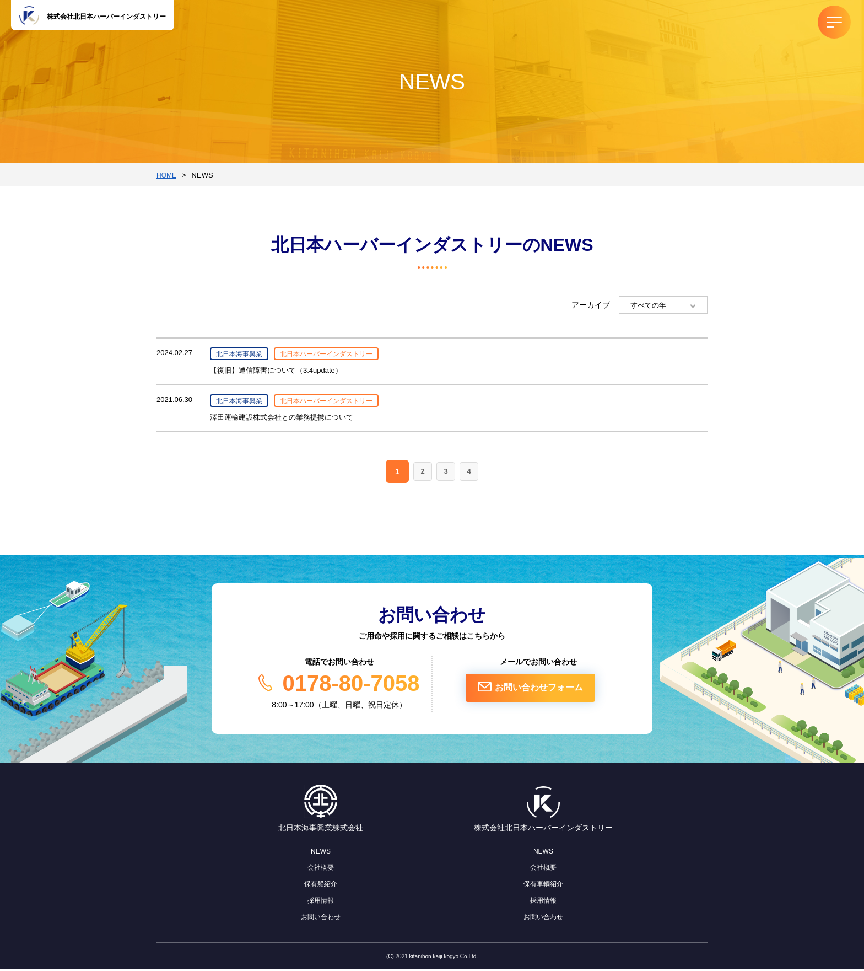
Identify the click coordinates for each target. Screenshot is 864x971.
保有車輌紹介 (543, 885)
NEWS (320, 852)
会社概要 (320, 869)
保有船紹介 (320, 885)
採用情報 (320, 902)
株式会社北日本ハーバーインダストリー (110, 17)
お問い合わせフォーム (548, 692)
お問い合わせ (321, 918)
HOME (167, 175)
